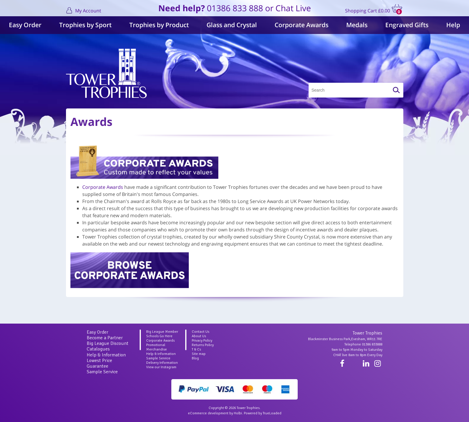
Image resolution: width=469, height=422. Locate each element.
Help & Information (106, 355)
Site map (199, 354)
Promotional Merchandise (156, 347)
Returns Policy (203, 345)
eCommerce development (208, 413)
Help (453, 25)
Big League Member (162, 332)
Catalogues (98, 349)
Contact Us (200, 332)
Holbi (238, 413)
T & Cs (196, 349)
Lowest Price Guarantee (99, 363)
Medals (357, 25)
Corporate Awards (301, 25)
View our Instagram (161, 367)
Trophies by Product (159, 25)
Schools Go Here (159, 336)
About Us (199, 336)
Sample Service (102, 372)
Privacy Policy (202, 340)
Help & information (161, 354)
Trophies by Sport (85, 25)
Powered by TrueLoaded (262, 413)
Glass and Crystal (232, 25)
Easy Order (25, 25)
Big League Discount (107, 343)
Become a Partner (105, 338)
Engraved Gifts (406, 25)
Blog (195, 358)
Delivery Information (162, 363)
